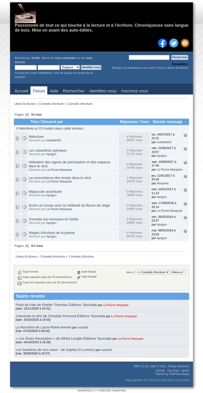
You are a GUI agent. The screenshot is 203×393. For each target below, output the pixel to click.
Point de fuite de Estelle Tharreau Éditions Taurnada (57, 305)
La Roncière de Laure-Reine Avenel (43, 327)
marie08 (82, 327)
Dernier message (170, 122)
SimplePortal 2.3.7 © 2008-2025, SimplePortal (101, 390)
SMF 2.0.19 (141, 366)
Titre (34, 122)
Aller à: (130, 272)
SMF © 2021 (158, 366)
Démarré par (52, 122)
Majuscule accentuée (45, 191)
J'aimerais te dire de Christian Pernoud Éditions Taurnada (61, 316)
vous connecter (65, 58)
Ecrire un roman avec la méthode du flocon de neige (69, 205)
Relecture (36, 136)
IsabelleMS (53, 140)
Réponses (128, 122)
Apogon (51, 154)
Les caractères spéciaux (48, 150)
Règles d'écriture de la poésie (52, 233)
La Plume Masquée (59, 169)
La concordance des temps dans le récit (60, 178)
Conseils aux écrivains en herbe (54, 219)
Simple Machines (178, 366)
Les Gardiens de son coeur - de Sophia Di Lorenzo (55, 350)
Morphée (162, 183)
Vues (144, 122)
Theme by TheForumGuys (172, 374)
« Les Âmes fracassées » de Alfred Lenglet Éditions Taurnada (64, 338)
